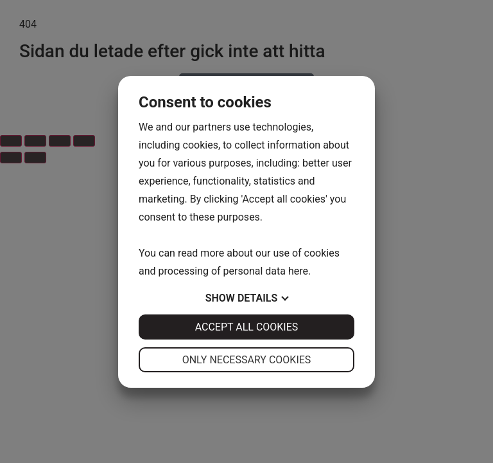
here (298, 271)
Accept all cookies (246, 327)
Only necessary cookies (246, 360)
